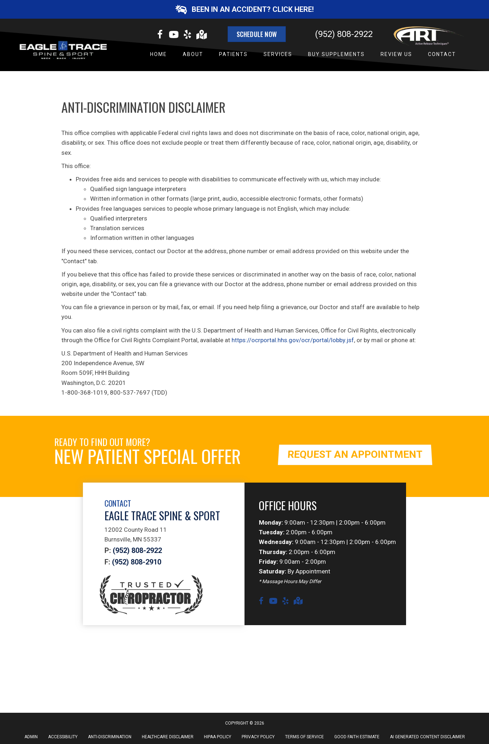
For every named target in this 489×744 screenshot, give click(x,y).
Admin (31, 736)
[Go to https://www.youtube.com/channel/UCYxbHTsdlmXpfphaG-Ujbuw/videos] (173, 35)
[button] (244, 9)
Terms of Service (304, 736)
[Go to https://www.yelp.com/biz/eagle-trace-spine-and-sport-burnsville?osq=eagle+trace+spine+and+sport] (187, 35)
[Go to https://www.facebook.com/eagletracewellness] (160, 35)
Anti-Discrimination (109, 736)
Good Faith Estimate (356, 736)
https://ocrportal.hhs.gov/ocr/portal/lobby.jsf (293, 340)
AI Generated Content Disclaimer (427, 736)
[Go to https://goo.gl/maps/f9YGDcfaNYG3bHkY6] (201, 35)
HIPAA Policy (217, 736)
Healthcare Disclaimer (168, 736)
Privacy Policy (258, 736)
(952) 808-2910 (136, 562)
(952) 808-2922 (344, 34)
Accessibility (63, 736)
